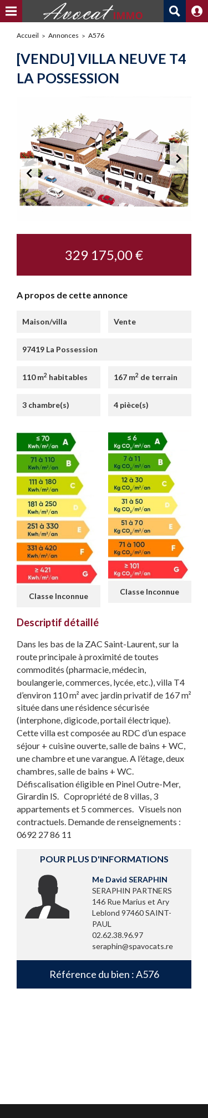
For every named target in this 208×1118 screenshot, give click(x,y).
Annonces (63, 35)
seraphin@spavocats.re (132, 946)
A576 (96, 35)
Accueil (28, 35)
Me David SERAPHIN (130, 879)
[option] (104, 159)
